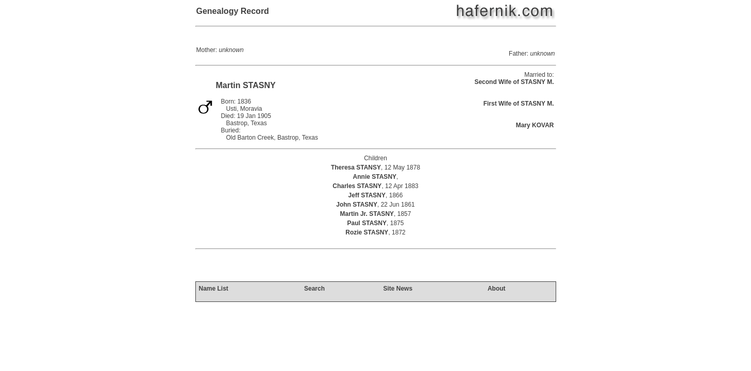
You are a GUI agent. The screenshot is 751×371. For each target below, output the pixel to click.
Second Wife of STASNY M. (514, 82)
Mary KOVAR (535, 125)
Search (314, 288)
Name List (213, 288)
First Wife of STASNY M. (518, 103)
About (497, 288)
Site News (397, 288)
